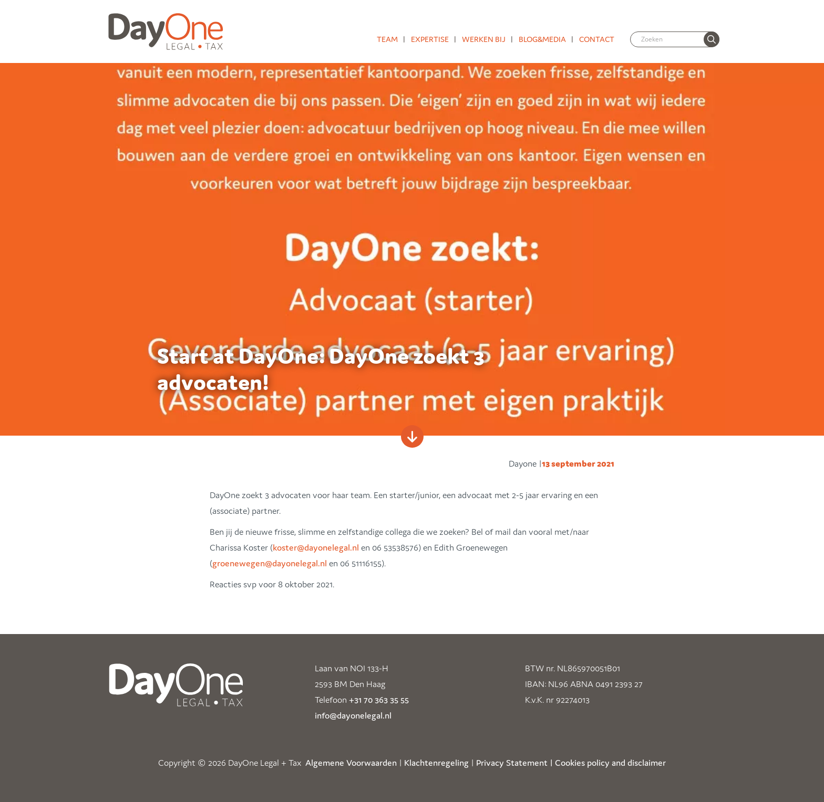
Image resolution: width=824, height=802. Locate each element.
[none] (711, 39)
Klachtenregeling (436, 762)
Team (387, 39)
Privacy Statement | (514, 762)
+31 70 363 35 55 (379, 699)
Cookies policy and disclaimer (610, 762)
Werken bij (484, 39)
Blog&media (542, 39)
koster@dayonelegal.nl (316, 547)
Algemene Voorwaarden (351, 762)
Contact (596, 39)
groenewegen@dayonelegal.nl (269, 563)
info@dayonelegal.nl (353, 715)
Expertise (430, 39)
